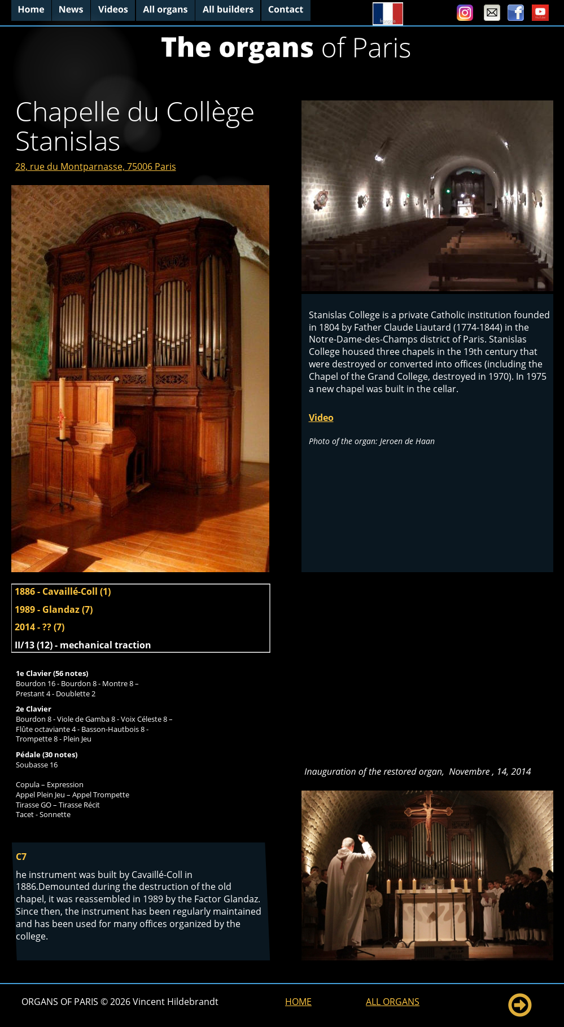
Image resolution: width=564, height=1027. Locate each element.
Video (321, 417)
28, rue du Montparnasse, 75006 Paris (95, 166)
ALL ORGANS (392, 1001)
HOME (298, 1001)
